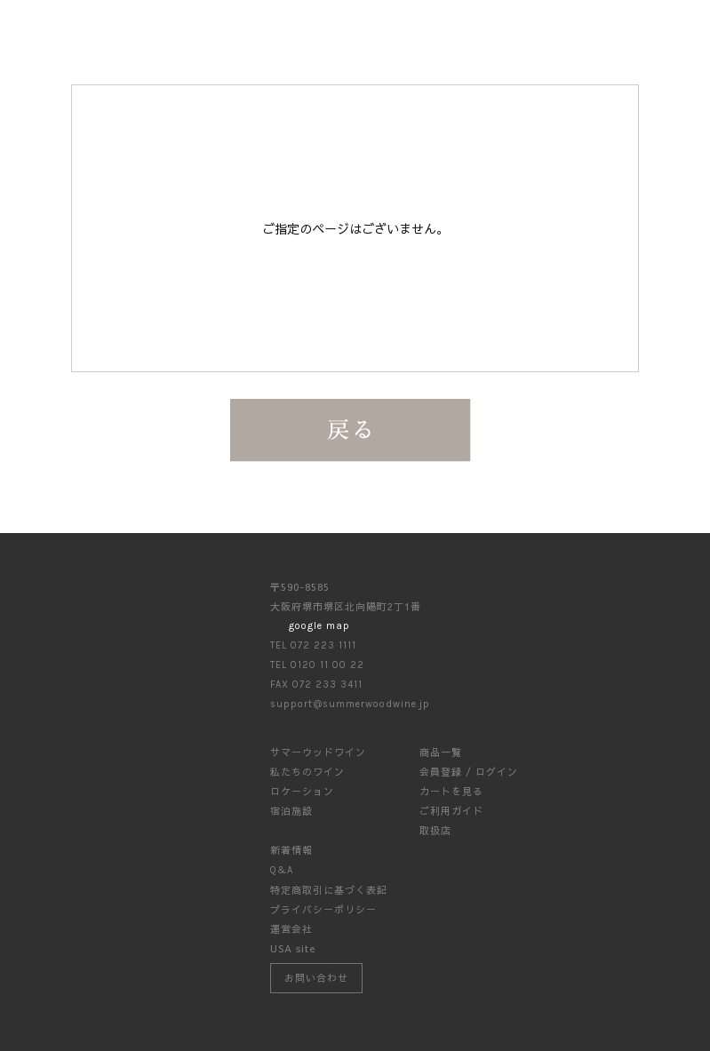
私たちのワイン (307, 771)
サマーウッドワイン (318, 752)
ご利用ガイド (451, 810)
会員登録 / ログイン (468, 771)
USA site (293, 948)
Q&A (281, 870)
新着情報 (291, 849)
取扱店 (435, 830)
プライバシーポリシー (323, 909)
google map (319, 626)
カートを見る (451, 791)
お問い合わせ (316, 977)
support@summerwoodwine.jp (350, 704)
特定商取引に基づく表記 (328, 889)
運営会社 (291, 929)
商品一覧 (440, 752)
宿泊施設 (291, 810)
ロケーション (302, 791)
